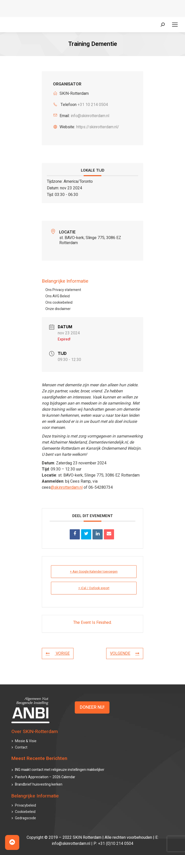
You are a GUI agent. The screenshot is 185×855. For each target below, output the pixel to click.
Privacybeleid (25, 805)
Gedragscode (25, 818)
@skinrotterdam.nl (67, 487)
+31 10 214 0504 (93, 105)
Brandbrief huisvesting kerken (38, 784)
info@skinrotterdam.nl (90, 116)
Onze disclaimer (58, 309)
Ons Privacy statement (63, 290)
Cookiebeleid (25, 811)
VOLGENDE (124, 653)
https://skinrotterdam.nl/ (97, 127)
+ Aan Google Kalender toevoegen (94, 571)
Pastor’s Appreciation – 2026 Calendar (45, 777)
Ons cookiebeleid (58, 302)
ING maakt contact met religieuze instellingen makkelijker (59, 769)
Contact (21, 747)
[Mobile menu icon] (175, 25)
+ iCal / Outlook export (93, 588)
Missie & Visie (25, 741)
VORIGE (58, 653)
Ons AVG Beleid (57, 296)
